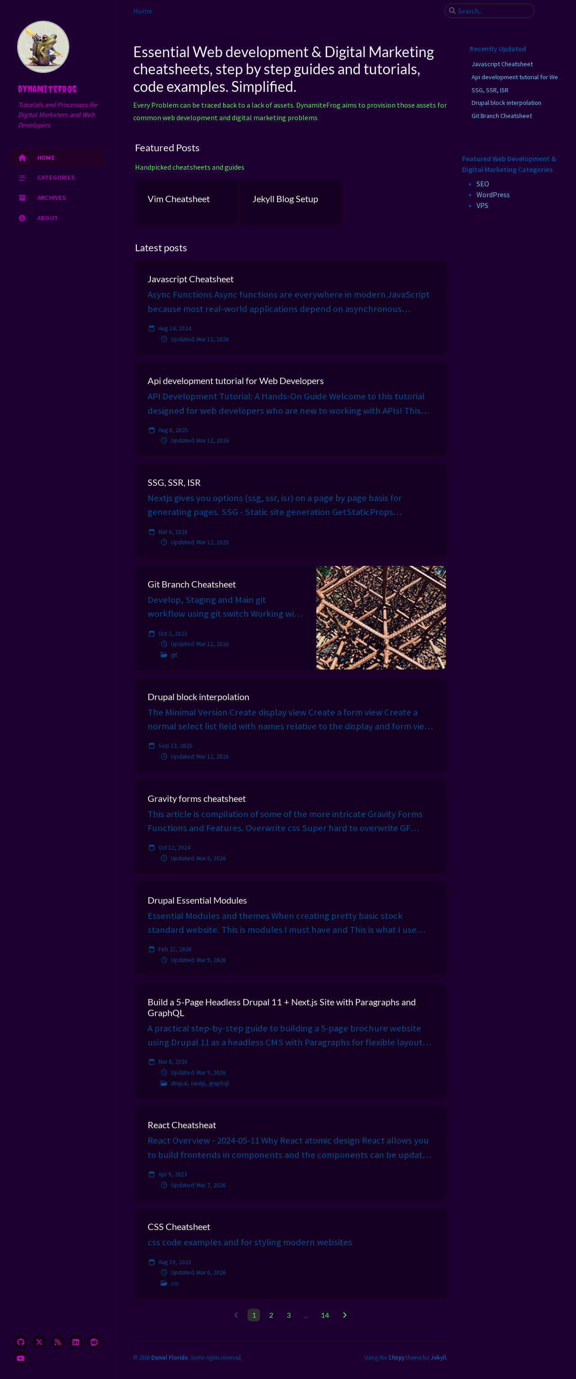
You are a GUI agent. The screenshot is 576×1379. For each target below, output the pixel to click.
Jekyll (438, 1357)
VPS (482, 205)
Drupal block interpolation (506, 103)
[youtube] (20, 1358)
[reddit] (94, 1342)
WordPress (493, 194)
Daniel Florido (169, 1357)
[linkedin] (75, 1342)
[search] (493, 11)
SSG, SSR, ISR (490, 90)
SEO (483, 183)
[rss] (57, 1342)
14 (325, 1315)
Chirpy (396, 1357)
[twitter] (39, 1342)
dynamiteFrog (47, 89)
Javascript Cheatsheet (502, 64)
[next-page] (344, 1315)
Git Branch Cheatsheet (502, 116)
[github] (20, 1342)
